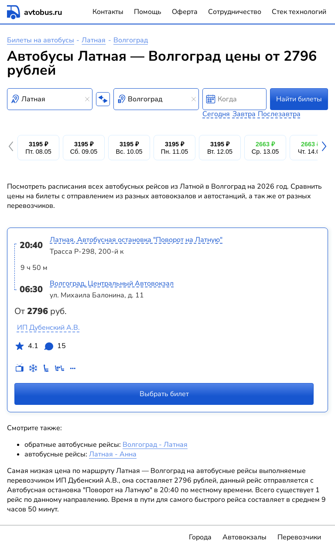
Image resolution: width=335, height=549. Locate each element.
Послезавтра (279, 114)
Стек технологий (299, 12)
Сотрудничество (234, 12)
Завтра (244, 114)
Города (200, 537)
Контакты (107, 12)
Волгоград (130, 40)
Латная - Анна (113, 454)
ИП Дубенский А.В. (48, 327)
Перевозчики (299, 537)
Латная (94, 40)
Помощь (147, 12)
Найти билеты (299, 99)
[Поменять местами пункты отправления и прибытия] (103, 99)
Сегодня (216, 114)
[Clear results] (87, 99)
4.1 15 (40, 347)
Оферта (185, 12)
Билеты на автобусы (40, 40)
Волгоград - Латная (155, 444)
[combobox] (49, 99)
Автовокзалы (244, 537)
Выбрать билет (164, 394)
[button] (12, 147)
